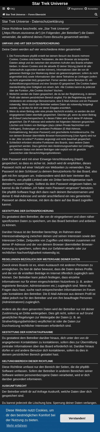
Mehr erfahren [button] (17, 425)
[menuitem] (11, 8)
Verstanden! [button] (77, 418)
